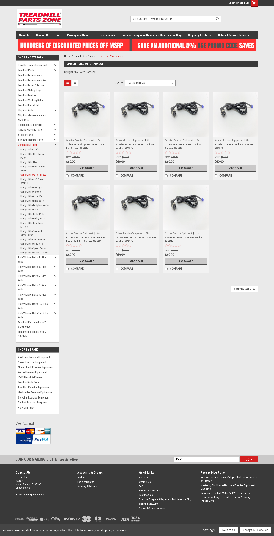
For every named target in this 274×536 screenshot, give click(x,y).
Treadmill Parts (26, 70)
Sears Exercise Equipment (32, 362)
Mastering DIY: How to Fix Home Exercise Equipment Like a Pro (228, 487)
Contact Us (42, 35)
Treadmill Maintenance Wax (33, 80)
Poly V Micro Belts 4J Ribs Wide (32, 260)
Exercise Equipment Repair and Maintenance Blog (151, 35)
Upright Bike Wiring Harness (34, 252)
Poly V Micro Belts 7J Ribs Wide (32, 287)
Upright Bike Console (30, 191)
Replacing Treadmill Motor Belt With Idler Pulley (225, 493)
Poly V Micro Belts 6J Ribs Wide (32, 278)
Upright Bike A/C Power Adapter (32, 181)
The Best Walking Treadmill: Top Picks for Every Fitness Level (225, 499)
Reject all (228, 530)
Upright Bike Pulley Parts (32, 218)
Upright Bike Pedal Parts (32, 214)
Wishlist (81, 477)
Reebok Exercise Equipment (33, 402)
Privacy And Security (80, 35)
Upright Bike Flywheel (30, 162)
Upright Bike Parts (28, 145)
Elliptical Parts (26, 110)
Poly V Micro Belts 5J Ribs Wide (32, 269)
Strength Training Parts (30, 139)
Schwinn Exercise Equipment (33, 397)
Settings (209, 530)
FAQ (58, 35)
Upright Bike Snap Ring (31, 243)
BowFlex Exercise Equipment (34, 387)
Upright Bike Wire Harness (33, 174)
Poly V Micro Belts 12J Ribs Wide (33, 315)
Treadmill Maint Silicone (31, 85)
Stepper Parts (25, 135)
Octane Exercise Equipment (79, 233)
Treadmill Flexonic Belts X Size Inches (32, 325)
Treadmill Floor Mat (28, 105)
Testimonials (107, 35)
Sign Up (244, 2)
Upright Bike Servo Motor (32, 239)
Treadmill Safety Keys (29, 90)
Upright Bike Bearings (31, 187)
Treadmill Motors (27, 95)
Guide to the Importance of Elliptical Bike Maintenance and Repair (229, 479)
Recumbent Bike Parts (30, 124)
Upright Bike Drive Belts (32, 200)
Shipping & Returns (199, 35)
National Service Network (233, 35)
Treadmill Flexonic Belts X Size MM (32, 334)
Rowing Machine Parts (30, 129)
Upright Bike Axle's (29, 149)
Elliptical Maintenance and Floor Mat (32, 118)
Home (67, 56)
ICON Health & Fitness (30, 377)
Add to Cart (87, 168)
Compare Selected (244, 288)
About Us (24, 35)
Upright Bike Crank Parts (32, 196)
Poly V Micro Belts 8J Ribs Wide (32, 297)
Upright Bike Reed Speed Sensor (32, 168)
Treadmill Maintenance (30, 75)
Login (232, 2)
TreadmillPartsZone (28, 382)
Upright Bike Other (29, 209)
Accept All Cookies (255, 530)
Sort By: (119, 83)
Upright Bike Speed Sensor (33, 248)
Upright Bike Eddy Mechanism (34, 205)
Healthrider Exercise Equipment (35, 392)
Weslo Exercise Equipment (32, 372)
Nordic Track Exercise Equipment (36, 367)
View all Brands (26, 407)
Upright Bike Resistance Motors (32, 225)
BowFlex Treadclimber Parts (33, 65)
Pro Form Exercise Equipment (34, 357)
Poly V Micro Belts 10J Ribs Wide (33, 306)
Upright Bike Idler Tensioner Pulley (34, 156)
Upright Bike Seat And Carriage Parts (31, 233)
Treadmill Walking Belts (30, 100)
